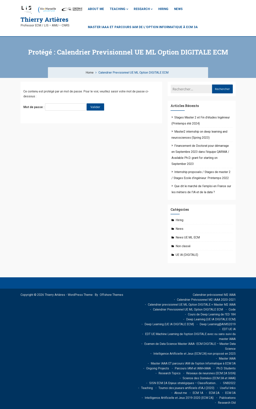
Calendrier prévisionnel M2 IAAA (214, 295)
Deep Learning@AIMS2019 (218, 324)
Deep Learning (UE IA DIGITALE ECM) (211, 319)
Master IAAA (227, 358)
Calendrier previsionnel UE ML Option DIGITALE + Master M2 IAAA (192, 304)
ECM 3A (230, 393)
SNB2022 (229, 383)
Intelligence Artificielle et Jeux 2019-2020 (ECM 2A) (179, 398)
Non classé (183, 246)
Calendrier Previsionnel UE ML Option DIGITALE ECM (188, 309)
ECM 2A (214, 393)
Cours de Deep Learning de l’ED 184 (212, 314)
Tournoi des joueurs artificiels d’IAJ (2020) (186, 388)
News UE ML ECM (188, 237)
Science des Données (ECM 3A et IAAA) (209, 378)
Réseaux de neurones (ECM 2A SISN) (211, 373)
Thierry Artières (44, 19)
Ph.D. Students (226, 368)
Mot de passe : (54, 107)
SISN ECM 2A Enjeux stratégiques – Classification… (183, 383)
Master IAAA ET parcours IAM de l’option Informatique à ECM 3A (143, 27)
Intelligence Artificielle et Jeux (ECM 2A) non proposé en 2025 (194, 353)
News (178, 9)
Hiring (163, 9)
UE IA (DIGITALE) (187, 255)
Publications (227, 398)
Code (232, 309)
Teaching (117, 9)
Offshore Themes (111, 295)
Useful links (228, 388)
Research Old (227, 402)
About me (96, 9)
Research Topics (169, 373)
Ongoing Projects (157, 368)
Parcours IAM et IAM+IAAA (193, 368)
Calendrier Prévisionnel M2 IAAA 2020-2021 (206, 299)
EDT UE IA (229, 329)
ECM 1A (198, 393)
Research (142, 9)
